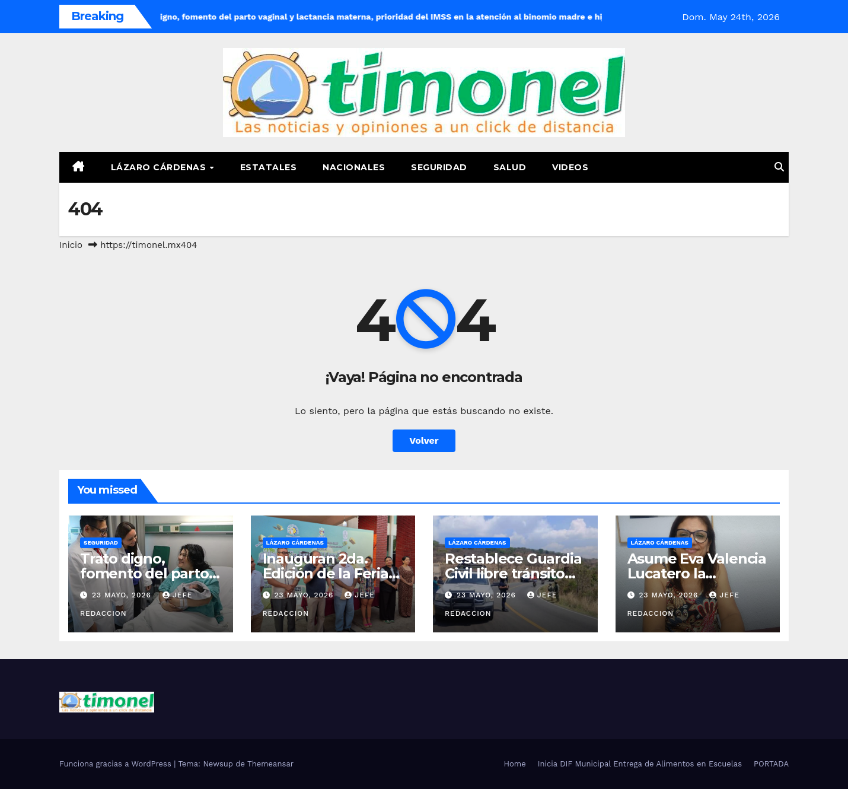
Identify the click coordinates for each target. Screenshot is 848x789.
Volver (424, 440)
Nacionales (354, 167)
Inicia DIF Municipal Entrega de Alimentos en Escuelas (640, 763)
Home (515, 763)
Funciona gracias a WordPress (116, 763)
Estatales (268, 167)
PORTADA (771, 763)
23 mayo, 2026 (123, 595)
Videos (570, 167)
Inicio (70, 245)
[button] (779, 167)
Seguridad (439, 167)
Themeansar (270, 763)
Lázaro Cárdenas (160, 167)
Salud (510, 167)
